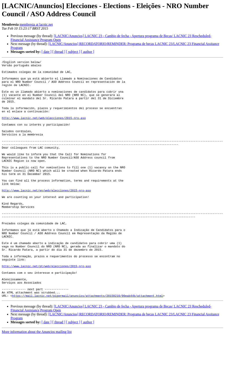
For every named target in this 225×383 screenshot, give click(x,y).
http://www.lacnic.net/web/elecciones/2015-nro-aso (44, 130)
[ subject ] (73, 52)
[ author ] (87, 52)
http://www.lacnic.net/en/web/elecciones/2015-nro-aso (46, 217)
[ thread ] (58, 52)
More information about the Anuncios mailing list (37, 379)
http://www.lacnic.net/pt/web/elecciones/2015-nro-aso (46, 307)
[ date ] (46, 52)
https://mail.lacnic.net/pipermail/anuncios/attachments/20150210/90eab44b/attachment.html (87, 343)
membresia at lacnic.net (36, 24)
